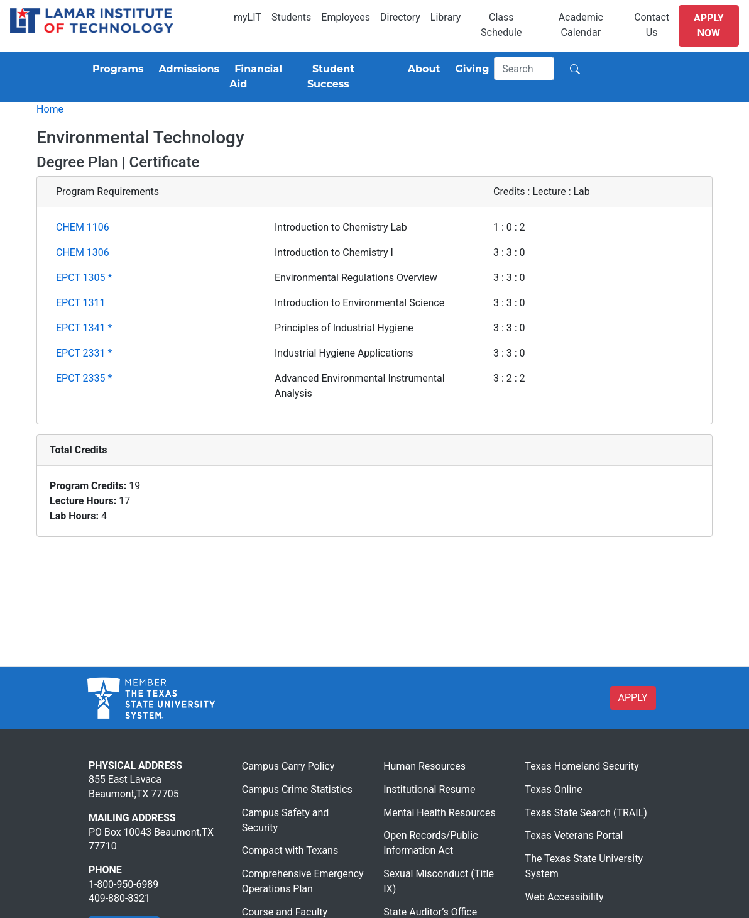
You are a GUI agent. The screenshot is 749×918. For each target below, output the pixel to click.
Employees (345, 17)
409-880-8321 (119, 898)
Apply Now (709, 25)
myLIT (247, 17)
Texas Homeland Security (582, 766)
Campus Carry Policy (288, 766)
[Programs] (115, 69)
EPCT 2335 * (84, 378)
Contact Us (651, 24)
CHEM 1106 (82, 227)
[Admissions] (186, 69)
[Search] (524, 68)
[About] (422, 69)
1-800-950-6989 (123, 884)
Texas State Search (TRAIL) (586, 813)
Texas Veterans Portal (574, 835)
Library (445, 17)
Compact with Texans (290, 850)
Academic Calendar (581, 24)
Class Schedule (501, 24)
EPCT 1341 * (84, 328)
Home (49, 109)
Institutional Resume (429, 789)
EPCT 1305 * (84, 278)
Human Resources (424, 766)
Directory (400, 17)
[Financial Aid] (263, 77)
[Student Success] (350, 77)
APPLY (633, 698)
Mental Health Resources (439, 813)
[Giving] (470, 69)
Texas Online (553, 789)
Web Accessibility (564, 897)
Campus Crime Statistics (297, 789)
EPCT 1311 (81, 303)
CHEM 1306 (82, 252)
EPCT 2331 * (84, 353)
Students (291, 17)
